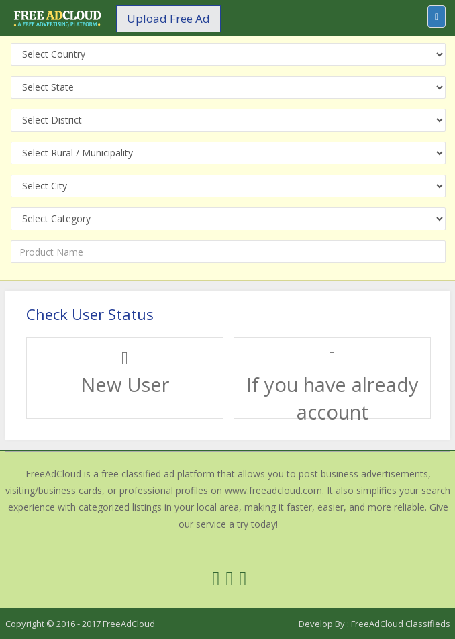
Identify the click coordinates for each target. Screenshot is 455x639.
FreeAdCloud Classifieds (400, 624)
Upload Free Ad (168, 18)
